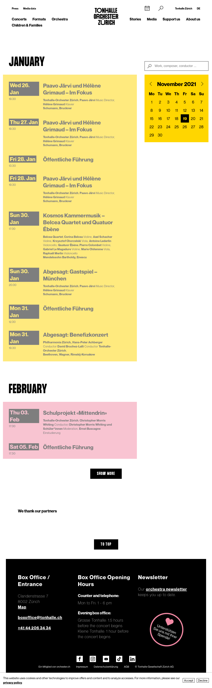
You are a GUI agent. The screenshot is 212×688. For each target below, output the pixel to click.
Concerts (19, 19)
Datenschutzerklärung (106, 666)
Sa (193, 94)
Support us (171, 19)
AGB (126, 666)
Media (152, 19)
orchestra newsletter (166, 589)
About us (193, 19)
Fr (185, 94)
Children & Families (27, 25)
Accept (188, 680)
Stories (135, 19)
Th (176, 94)
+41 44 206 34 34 (34, 628)
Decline (202, 680)
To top (106, 544)
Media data (29, 8)
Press (15, 8)
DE (198, 8)
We (168, 94)
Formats (39, 19)
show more (106, 473)
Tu (160, 94)
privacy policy (12, 682)
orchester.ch (63, 666)
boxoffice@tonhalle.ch (40, 617)
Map (22, 607)
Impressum (82, 666)
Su (201, 94)
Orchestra (60, 19)
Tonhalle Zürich (183, 8)
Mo (152, 94)
